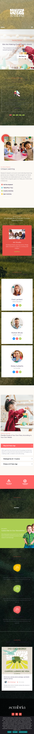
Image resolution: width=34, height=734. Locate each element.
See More (16, 507)
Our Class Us (22, 56)
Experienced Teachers (17, 100)
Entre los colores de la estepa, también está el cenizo (16, 677)
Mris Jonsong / (11, 682)
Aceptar (9, 732)
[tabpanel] (17, 99)
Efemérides (21, 682)
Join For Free (6, 198)
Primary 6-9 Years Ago (10, 464)
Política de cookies (23, 732)
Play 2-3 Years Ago (9, 445)
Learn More (17, 108)
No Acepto (15, 732)
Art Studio (17, 242)
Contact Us (11, 56)
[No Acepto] (32, 725)
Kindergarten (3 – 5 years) (11, 459)
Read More (17, 251)
